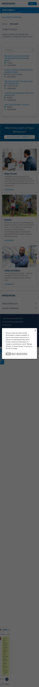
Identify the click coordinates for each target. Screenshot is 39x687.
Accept (8, 354)
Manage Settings (22, 354)
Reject (13, 354)
